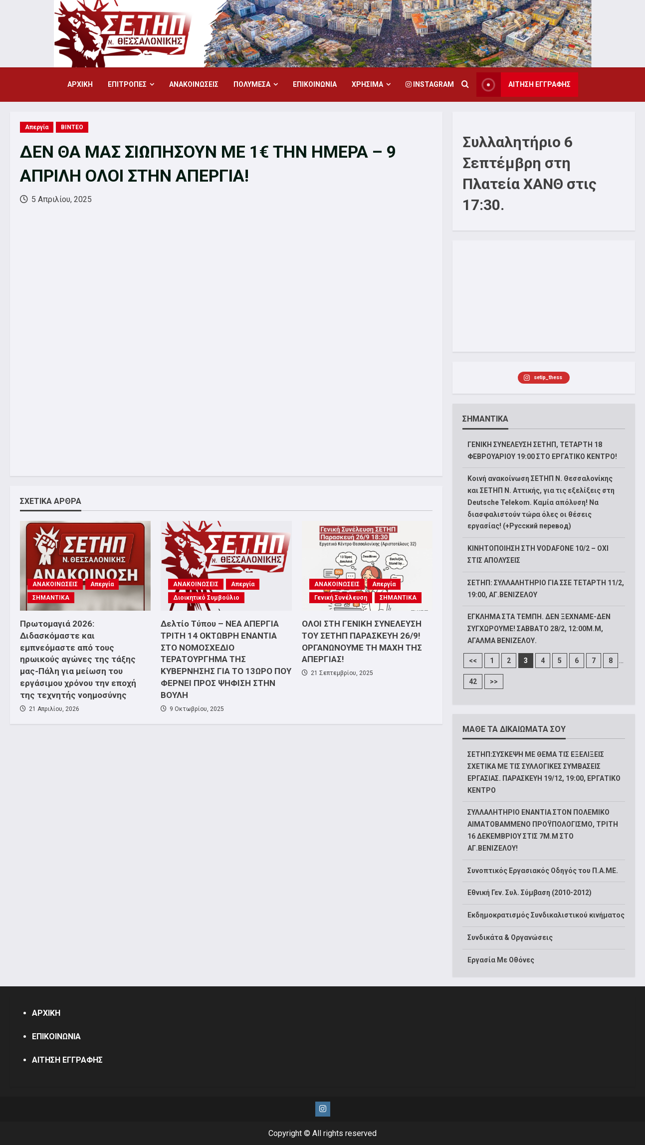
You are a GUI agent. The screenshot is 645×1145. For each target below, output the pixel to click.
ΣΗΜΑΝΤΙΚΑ (50, 597)
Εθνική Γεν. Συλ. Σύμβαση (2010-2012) (529, 893)
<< (473, 661)
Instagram (430, 84)
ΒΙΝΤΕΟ (72, 127)
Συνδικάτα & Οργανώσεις (510, 937)
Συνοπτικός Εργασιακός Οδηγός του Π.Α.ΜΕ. (542, 871)
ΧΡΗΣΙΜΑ (367, 84)
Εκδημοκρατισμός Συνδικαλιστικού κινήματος (546, 915)
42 (473, 682)
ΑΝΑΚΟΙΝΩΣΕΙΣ (193, 84)
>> (494, 682)
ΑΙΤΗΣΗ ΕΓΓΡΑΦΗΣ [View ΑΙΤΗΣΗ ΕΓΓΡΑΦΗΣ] (523, 84)
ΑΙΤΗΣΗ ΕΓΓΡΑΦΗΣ (67, 1060)
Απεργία (36, 127)
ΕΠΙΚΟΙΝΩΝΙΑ (315, 84)
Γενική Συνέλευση (340, 597)
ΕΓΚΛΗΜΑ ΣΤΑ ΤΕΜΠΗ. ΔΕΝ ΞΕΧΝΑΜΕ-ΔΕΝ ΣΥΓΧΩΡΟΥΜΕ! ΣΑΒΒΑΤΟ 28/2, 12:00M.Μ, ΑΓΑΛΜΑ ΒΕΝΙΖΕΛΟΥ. (539, 629)
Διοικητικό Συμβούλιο (206, 597)
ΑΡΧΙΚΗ (80, 84)
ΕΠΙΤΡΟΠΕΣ (127, 84)
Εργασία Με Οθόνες (500, 960)
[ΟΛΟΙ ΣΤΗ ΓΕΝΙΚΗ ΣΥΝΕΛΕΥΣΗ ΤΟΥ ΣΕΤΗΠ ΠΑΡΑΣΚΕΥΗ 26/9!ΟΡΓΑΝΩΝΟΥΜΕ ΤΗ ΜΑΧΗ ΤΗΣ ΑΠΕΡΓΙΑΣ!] (367, 566)
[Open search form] (465, 84)
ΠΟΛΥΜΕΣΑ (251, 84)
